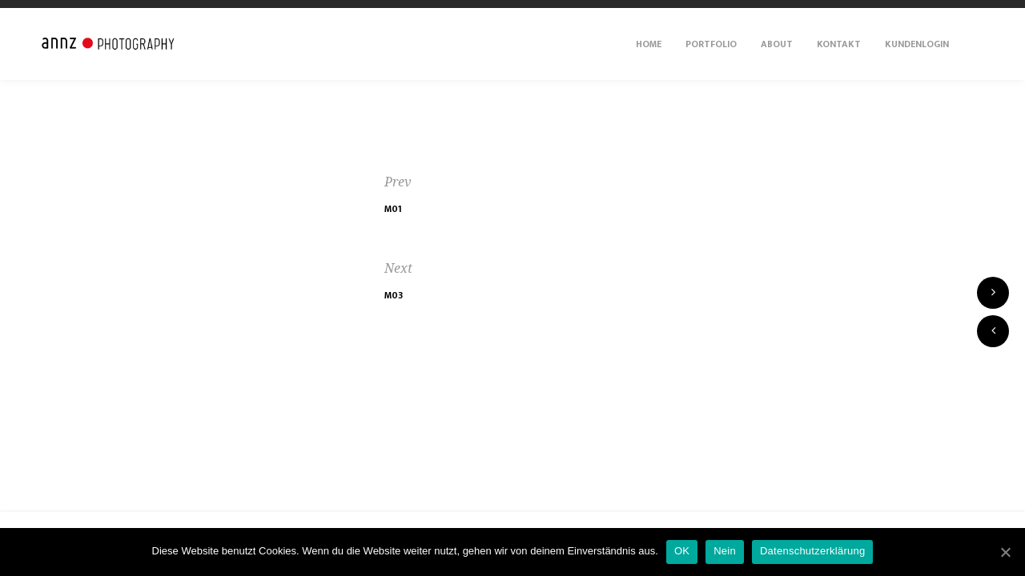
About (777, 44)
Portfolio (711, 44)
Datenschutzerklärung (812, 551)
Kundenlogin (917, 44)
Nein (724, 551)
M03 (393, 295)
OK (681, 551)
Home (648, 44)
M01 (393, 209)
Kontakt (839, 44)
